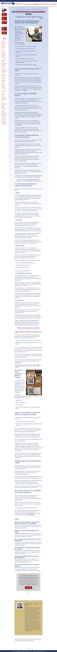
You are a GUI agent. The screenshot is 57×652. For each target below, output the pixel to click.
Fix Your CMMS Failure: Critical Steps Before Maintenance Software (4, 97)
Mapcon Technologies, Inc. (27, 651)
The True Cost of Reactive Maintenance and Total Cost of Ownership (4, 54)
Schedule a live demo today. (32, 328)
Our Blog (53, 4)
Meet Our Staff (4, 18)
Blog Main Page (3, 29)
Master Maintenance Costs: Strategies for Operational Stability (4, 78)
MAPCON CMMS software (25, 577)
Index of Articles (4, 33)
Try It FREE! (28, 587)
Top (28, 593)
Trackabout (17, 75)
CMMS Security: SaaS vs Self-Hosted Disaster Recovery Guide (4, 45)
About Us (4, 14)
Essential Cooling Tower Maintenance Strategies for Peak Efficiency (4, 63)
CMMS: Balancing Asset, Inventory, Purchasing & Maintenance (4, 87)
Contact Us (4, 22)
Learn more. (38, 180)
